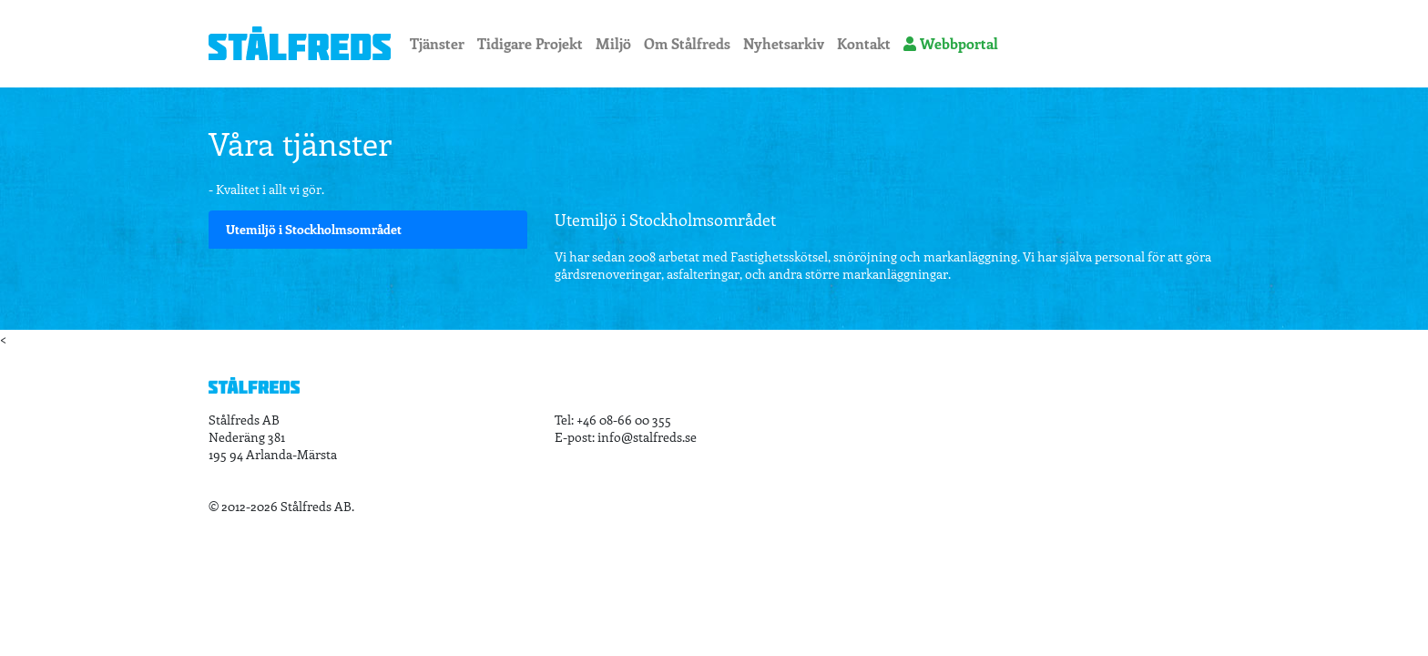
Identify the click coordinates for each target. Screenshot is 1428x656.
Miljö (613, 43)
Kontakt (864, 43)
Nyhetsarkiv (783, 43)
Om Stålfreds (687, 43)
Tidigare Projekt (530, 43)
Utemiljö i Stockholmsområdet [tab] (314, 229)
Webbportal (950, 43)
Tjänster (437, 43)
